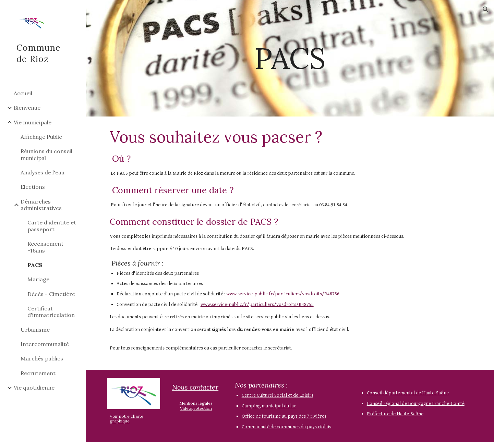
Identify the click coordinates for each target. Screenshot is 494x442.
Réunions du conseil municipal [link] (46, 154)
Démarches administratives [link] (41, 204)
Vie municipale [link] (32, 122)
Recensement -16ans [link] (45, 247)
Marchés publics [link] (42, 358)
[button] (486, 9)
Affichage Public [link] (41, 136)
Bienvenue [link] (27, 107)
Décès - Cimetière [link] (51, 294)
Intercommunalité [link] (45, 344)
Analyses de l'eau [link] (42, 172)
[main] (289, 58)
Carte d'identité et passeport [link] (51, 225)
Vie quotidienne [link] (34, 387)
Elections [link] (33, 186)
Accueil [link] (23, 93)
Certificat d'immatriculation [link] (51, 311)
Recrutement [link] (38, 373)
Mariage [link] (38, 279)
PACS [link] (34, 264)
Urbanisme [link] (35, 329)
